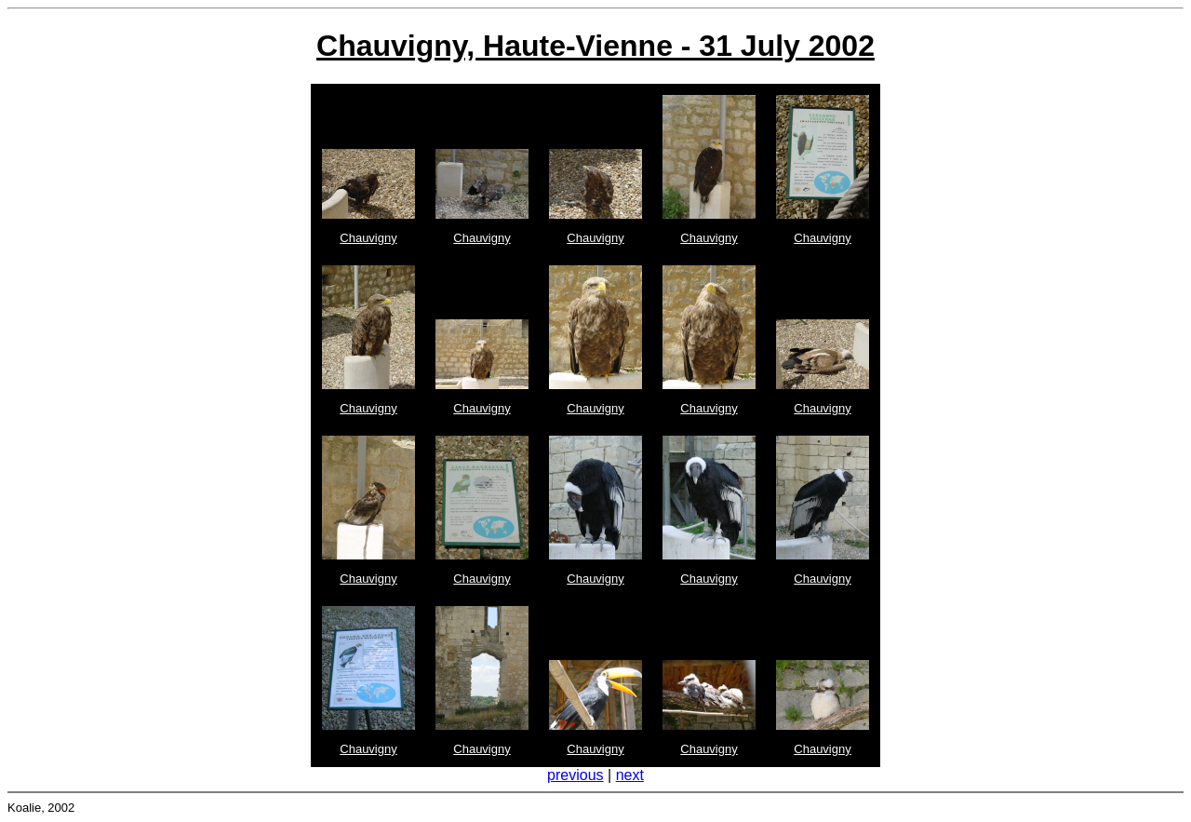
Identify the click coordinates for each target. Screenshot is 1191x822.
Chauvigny (368, 238)
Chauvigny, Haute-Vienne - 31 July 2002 (595, 45)
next (630, 775)
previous (575, 775)
